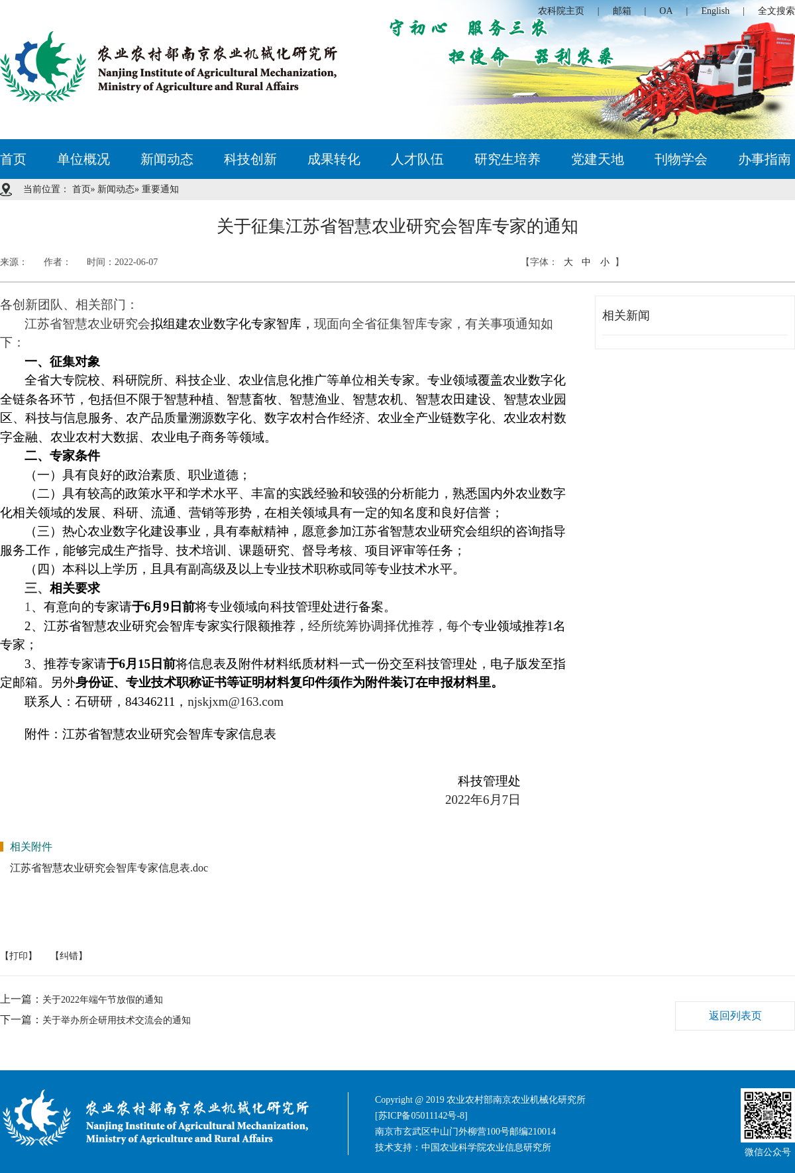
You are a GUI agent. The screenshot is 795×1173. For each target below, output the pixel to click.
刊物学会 (681, 159)
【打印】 (18, 956)
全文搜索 (776, 11)
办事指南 (764, 159)
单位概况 (83, 159)
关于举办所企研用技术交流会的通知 (116, 1020)
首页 (13, 159)
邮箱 (622, 11)
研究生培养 (507, 159)
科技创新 (250, 159)
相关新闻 (626, 315)
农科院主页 (561, 11)
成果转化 (333, 159)
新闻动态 (166, 159)
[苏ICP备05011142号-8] (421, 1116)
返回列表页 (735, 1015)
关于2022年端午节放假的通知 (102, 1000)
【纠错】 (68, 956)
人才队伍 (417, 159)
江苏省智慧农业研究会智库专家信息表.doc (109, 867)
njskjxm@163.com (235, 701)
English (715, 11)
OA (665, 11)
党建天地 (597, 159)
